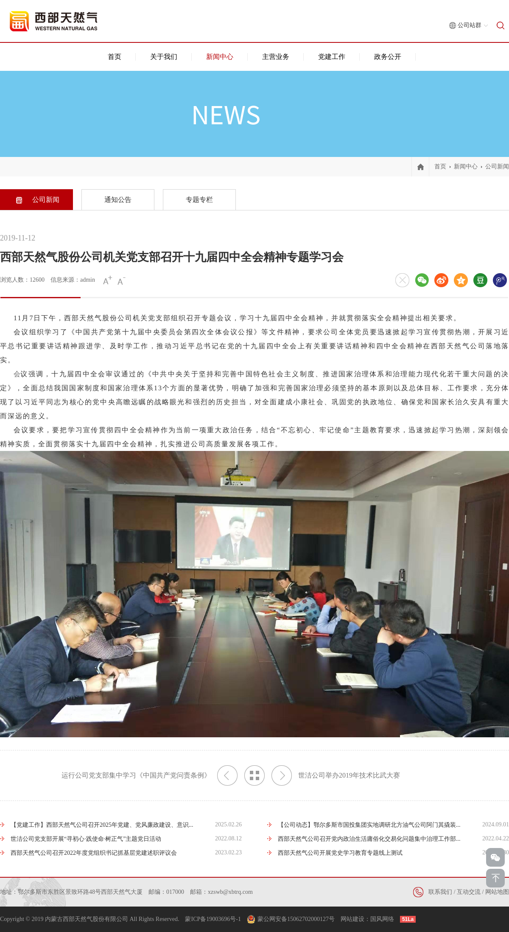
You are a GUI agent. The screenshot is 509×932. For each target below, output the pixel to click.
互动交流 (469, 892)
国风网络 (382, 919)
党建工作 (331, 56)
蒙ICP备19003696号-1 (213, 919)
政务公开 (387, 56)
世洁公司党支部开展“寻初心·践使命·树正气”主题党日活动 (86, 839)
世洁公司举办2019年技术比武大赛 (335, 775)
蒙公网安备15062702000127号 (296, 919)
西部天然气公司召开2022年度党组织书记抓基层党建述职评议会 (94, 853)
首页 (114, 56)
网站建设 (352, 919)
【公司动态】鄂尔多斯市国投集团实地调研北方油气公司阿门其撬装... (369, 825)
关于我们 (163, 56)
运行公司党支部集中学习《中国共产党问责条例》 (150, 775)
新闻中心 (219, 56)
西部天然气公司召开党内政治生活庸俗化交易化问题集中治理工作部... (369, 839)
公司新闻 (497, 166)
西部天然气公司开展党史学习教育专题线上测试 (340, 853)
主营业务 (275, 56)
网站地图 (497, 892)
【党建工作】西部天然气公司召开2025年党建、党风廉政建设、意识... (102, 825)
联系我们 (440, 892)
